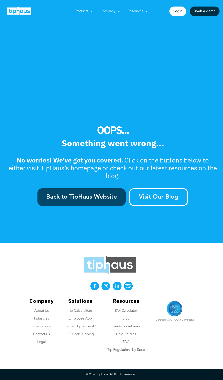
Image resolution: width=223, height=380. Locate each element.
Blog (126, 318)
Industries (41, 318)
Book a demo (205, 11)
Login (177, 11)
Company (110, 11)
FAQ (126, 342)
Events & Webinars (126, 326)
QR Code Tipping (80, 334)
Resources (138, 11)
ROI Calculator (126, 311)
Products (84, 11)
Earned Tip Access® (80, 326)
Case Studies (126, 334)
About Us (41, 311)
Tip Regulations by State (126, 350)
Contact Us (41, 334)
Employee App (80, 318)
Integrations (41, 326)
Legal (41, 342)
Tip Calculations (80, 311)
